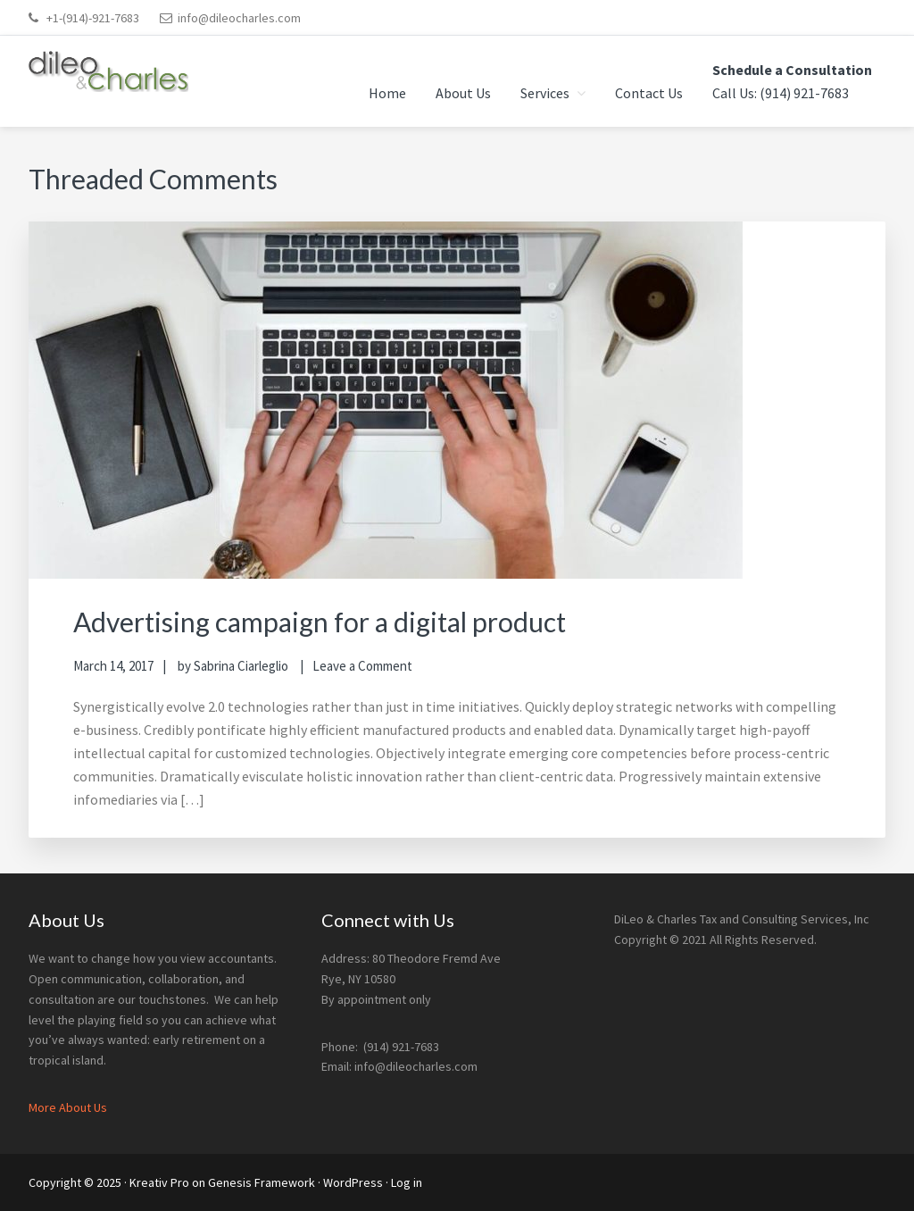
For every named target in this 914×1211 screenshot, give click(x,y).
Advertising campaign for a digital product (319, 622)
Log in (406, 1182)
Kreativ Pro (159, 1182)
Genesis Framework (261, 1182)
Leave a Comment (362, 665)
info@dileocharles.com (239, 18)
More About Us (68, 1107)
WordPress (353, 1182)
